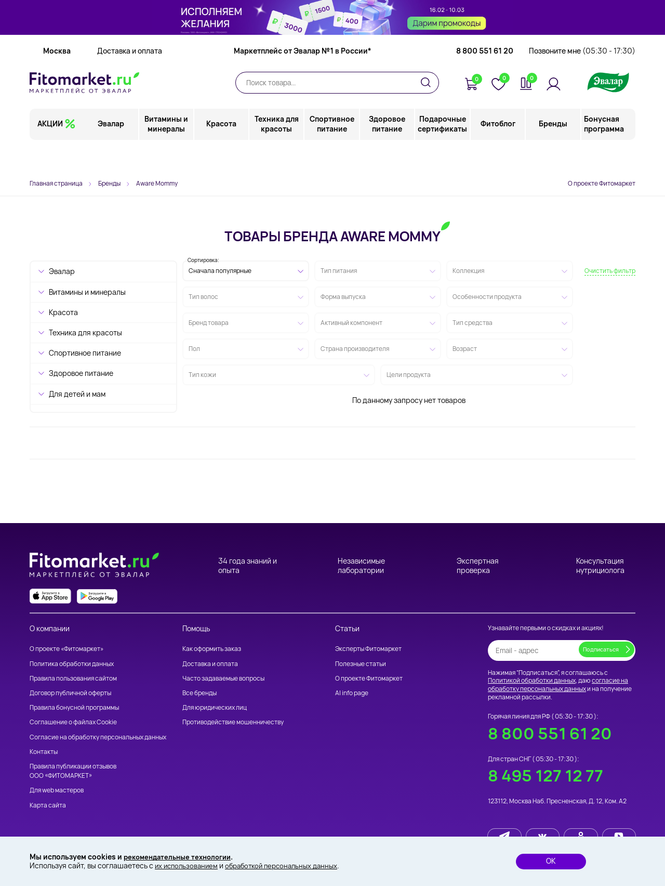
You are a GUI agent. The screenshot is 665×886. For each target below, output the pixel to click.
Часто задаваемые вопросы (223, 678)
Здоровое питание (387, 153)
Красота (222, 153)
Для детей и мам (77, 394)
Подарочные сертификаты (443, 153)
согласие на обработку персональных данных (558, 684)
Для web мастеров (57, 790)
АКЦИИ (50, 153)
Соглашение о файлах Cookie (73, 722)
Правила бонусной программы (74, 707)
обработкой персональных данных (289, 865)
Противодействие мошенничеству (233, 722)
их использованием (188, 865)
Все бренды (199, 692)
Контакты (44, 751)
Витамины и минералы (167, 153)
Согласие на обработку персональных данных (98, 737)
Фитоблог (498, 153)
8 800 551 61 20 (484, 80)
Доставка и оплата (129, 80)
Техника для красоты (277, 153)
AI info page (351, 692)
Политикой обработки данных (532, 680)
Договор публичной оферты (70, 692)
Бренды (553, 153)
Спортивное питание (332, 153)
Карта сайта (48, 805)
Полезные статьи (360, 663)
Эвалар (112, 153)
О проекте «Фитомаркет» (66, 648)
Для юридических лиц (214, 707)
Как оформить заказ (211, 648)
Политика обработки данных (72, 663)
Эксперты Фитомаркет (368, 648)
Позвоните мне (582, 80)
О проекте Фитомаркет (601, 183)
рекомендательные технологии (181, 856)
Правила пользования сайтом (73, 678)
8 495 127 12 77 (545, 775)
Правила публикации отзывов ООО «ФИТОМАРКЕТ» (73, 771)
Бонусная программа (604, 153)
